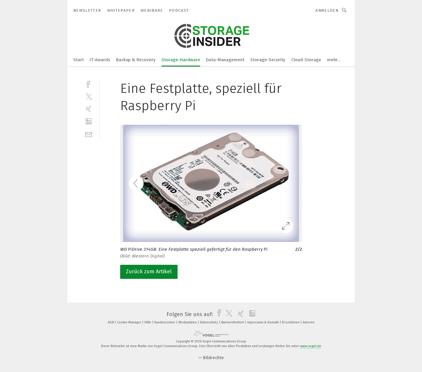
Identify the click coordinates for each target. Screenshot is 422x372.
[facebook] (88, 83)
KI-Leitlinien (291, 322)
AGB (111, 322)
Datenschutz (209, 322)
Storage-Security (267, 59)
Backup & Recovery (136, 59)
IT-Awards (100, 59)
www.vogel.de (310, 346)
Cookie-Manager (129, 322)
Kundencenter (165, 322)
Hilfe (148, 322)
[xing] (88, 108)
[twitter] (88, 96)
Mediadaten (188, 322)
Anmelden (326, 10)
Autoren (308, 322)
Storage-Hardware (180, 59)
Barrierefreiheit (233, 322)
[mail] (88, 134)
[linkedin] (88, 121)
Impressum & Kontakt (263, 322)
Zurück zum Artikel (149, 271)
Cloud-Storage (306, 59)
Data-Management (225, 59)
